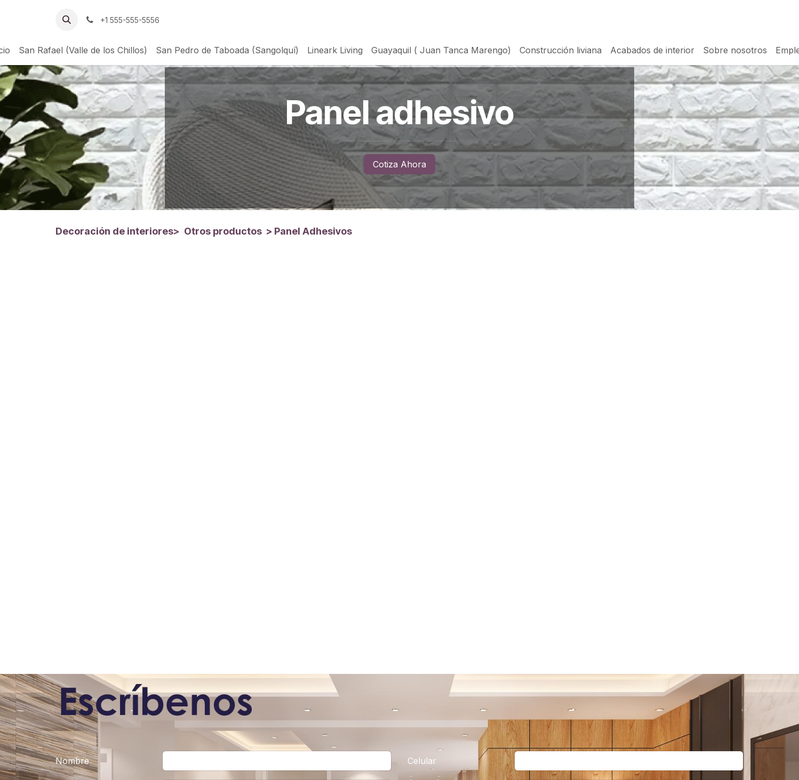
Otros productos (223, 231)
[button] (66, 20)
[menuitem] (82, 50)
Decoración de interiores (114, 231)
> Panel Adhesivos (308, 231)
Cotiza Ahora (399, 164)
